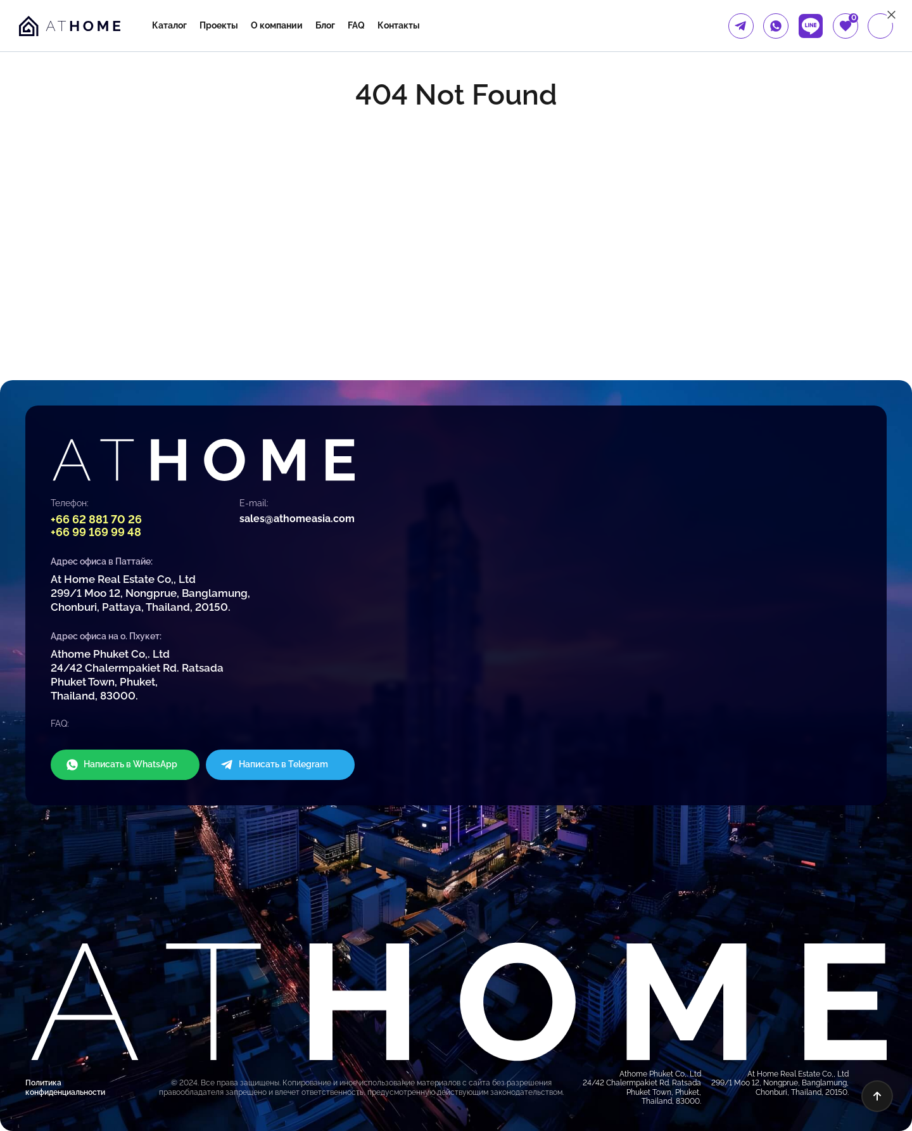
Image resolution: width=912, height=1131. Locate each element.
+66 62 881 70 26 (96, 519)
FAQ (356, 25)
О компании (277, 25)
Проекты (219, 25)
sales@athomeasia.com (297, 519)
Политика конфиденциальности (65, 1087)
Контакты (398, 25)
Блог (325, 25)
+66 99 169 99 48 (96, 532)
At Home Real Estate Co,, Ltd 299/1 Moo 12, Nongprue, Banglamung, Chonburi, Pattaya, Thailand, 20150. (150, 593)
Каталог (169, 25)
